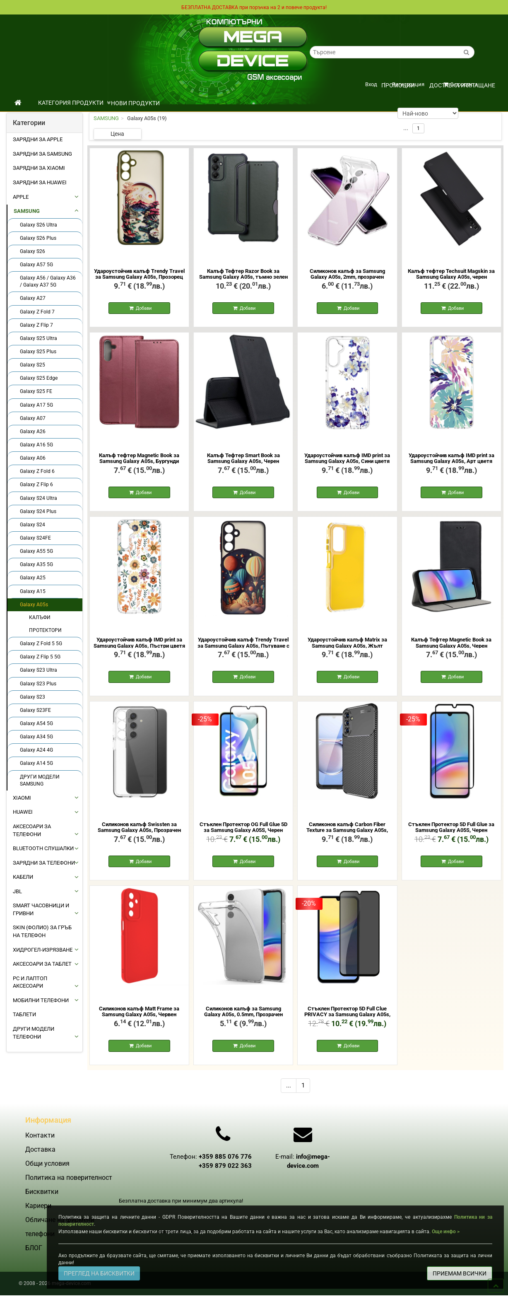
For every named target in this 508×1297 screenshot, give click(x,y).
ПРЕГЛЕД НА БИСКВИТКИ (99, 1273)
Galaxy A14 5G (36, 763)
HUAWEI (23, 811)
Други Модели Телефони (33, 1032)
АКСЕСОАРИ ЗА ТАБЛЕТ (42, 963)
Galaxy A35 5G (36, 564)
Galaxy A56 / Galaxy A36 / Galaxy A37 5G (48, 281)
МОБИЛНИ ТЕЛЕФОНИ (41, 1000)
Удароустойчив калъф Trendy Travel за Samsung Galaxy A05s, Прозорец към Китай (139, 277)
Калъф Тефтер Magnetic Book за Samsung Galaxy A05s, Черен (451, 645)
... (288, 1092)
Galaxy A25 (33, 577)
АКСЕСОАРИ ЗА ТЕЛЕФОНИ (32, 830)
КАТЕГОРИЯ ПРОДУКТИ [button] (74, 102)
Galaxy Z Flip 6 (36, 484)
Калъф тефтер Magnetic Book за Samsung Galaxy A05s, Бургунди (139, 459)
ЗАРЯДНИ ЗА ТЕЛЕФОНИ (44, 862)
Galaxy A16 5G (36, 444)
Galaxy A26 (33, 431)
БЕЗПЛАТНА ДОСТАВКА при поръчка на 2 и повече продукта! (254, 7)
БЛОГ (33, 1263)
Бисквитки (41, 1207)
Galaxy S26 (32, 251)
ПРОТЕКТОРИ (45, 630)
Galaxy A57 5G (36, 264)
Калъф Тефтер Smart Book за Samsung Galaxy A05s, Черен (243, 459)
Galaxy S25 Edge (39, 378)
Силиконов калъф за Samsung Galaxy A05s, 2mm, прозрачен (347, 274)
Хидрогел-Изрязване (42, 949)
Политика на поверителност (68, 1193)
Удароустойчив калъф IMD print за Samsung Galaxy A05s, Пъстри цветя (139, 645)
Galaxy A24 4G (36, 749)
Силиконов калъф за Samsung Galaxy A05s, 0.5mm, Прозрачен (243, 1017)
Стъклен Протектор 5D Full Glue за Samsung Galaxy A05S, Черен (451, 831)
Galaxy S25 (32, 364)
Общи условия (60, 22)
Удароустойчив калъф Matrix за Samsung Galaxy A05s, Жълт (347, 645)
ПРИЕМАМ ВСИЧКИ (459, 1273)
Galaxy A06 (33, 457)
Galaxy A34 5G (36, 736)
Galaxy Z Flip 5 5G (40, 656)
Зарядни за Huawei (40, 182)
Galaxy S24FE (35, 537)
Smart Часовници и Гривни (41, 909)
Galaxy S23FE (35, 710)
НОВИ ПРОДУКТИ (135, 102)
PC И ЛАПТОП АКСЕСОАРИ (30, 982)
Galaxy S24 (32, 524)
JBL (17, 891)
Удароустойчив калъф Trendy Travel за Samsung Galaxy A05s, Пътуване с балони (243, 648)
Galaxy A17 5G (36, 404)
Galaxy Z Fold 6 (37, 471)
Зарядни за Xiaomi (39, 167)
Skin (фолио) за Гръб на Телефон (42, 931)
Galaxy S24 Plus (38, 511)
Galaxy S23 (32, 696)
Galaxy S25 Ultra (38, 338)
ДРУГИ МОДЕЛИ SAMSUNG (40, 780)
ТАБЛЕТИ (24, 1014)
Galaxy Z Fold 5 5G (41, 643)
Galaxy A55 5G (36, 551)
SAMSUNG (27, 210)
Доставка (25, 22)
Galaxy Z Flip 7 (36, 325)
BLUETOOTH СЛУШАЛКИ (43, 848)
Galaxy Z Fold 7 (37, 311)
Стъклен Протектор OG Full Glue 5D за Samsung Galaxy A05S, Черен (243, 831)
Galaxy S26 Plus (38, 238)
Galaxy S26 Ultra (38, 224)
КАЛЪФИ (40, 617)
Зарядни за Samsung (42, 153)
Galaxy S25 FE (36, 391)
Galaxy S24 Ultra (38, 498)
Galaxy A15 (33, 591)
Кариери (91, 30)
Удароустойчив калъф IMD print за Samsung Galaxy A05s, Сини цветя (347, 459)
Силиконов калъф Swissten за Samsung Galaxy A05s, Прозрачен (139, 831)
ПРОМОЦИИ (398, 85)
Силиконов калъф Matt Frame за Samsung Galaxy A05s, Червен (139, 1017)
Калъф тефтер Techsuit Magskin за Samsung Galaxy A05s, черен (451, 274)
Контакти (64, 30)
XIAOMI (22, 797)
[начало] (18, 102)
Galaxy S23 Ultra (38, 670)
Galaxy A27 (33, 298)
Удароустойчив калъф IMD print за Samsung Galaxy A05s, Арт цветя (451, 459)
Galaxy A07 (33, 418)
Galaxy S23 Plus (38, 683)
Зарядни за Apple (38, 139)
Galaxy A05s (34, 604)
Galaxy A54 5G (36, 723)
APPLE (21, 196)
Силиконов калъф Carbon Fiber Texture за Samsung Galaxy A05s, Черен (347, 834)
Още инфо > (446, 1231)
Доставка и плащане (462, 85)
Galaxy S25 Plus (38, 351)
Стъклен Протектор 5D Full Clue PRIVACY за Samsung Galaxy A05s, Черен (347, 1020)
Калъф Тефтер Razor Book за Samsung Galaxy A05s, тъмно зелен (243, 274)
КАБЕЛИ (23, 876)
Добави (143, 308)
